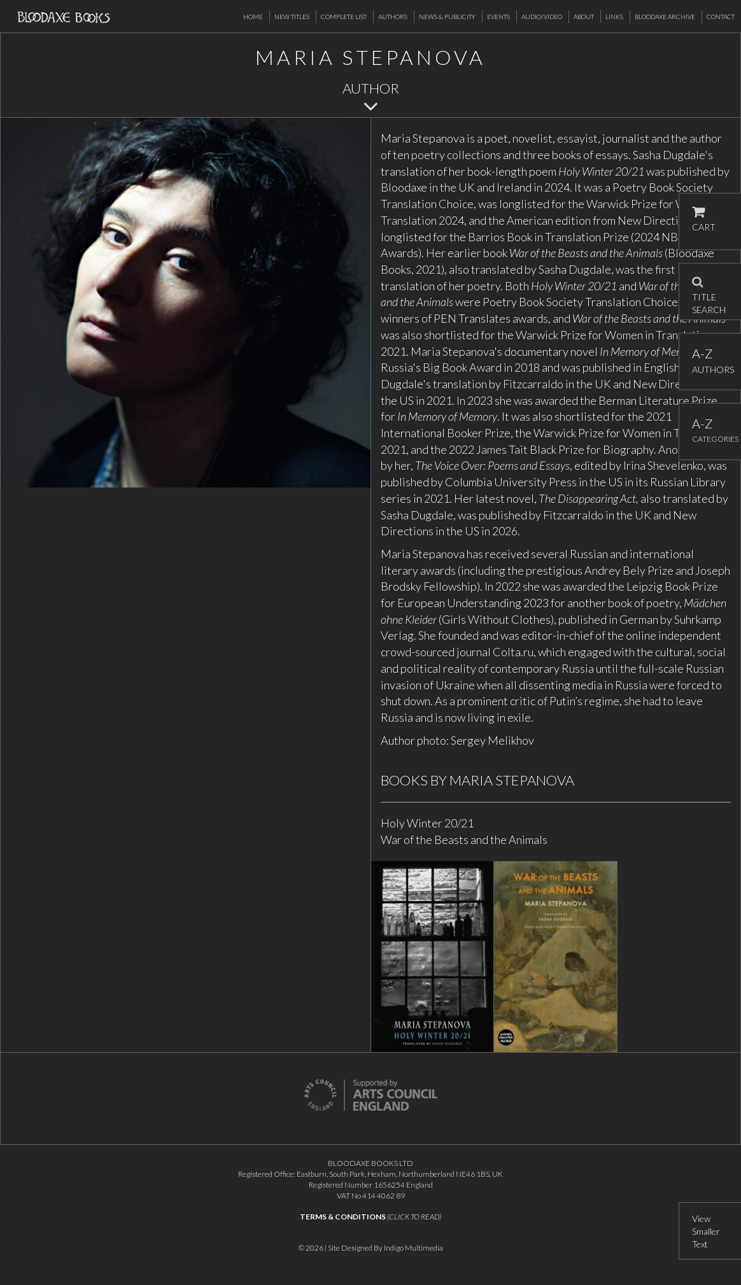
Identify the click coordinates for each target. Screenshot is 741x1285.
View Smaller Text (706, 1231)
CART (704, 219)
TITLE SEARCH (709, 291)
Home (253, 16)
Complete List (344, 16)
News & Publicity (447, 16)
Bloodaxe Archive (665, 16)
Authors (392, 16)
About (584, 16)
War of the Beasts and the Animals (464, 839)
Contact (721, 16)
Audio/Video (541, 16)
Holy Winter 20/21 (427, 823)
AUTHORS (710, 360)
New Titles (291, 16)
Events (498, 16)
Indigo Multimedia (413, 1248)
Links (614, 16)
